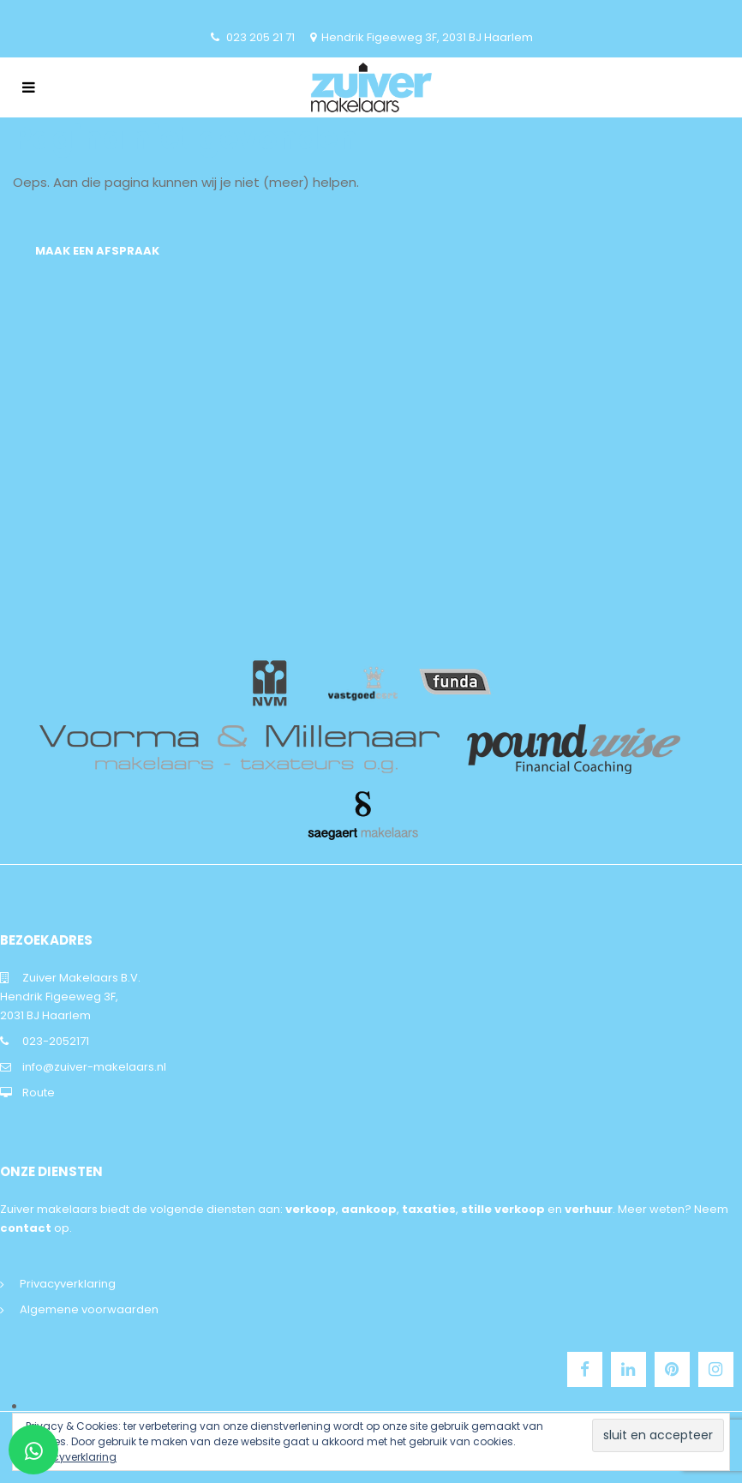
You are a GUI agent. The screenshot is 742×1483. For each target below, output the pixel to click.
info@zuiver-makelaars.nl (94, 1067)
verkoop (310, 1209)
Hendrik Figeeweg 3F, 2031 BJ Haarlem (427, 37)
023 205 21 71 (260, 37)
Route (38, 1092)
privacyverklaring (71, 1457)
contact (25, 1228)
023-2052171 (55, 1041)
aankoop (369, 1209)
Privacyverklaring (68, 1284)
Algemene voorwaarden (89, 1309)
